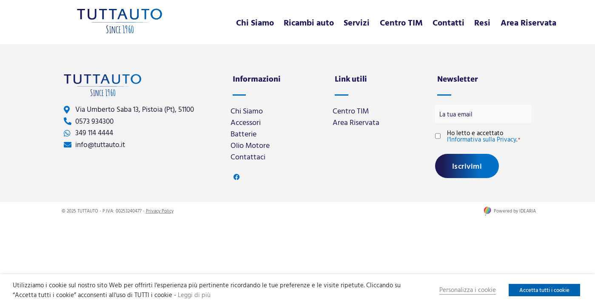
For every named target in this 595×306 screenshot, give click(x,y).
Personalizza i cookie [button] (467, 289)
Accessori (246, 122)
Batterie (243, 133)
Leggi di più (194, 294)
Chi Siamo (255, 22)
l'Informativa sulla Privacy (481, 139)
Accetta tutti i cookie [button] (544, 290)
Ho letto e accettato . (483, 135)
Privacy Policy (160, 210)
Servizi (357, 22)
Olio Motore (250, 145)
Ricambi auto (309, 22)
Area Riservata (528, 22)
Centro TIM (401, 22)
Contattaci (248, 156)
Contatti (448, 22)
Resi (482, 22)
